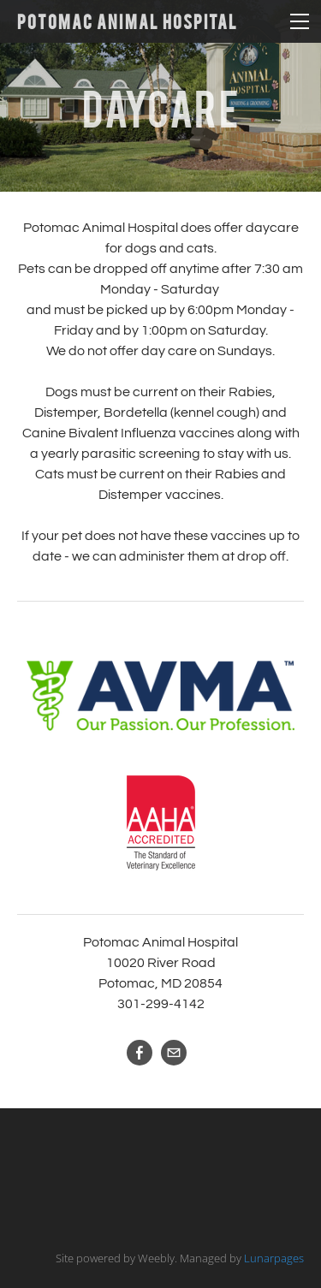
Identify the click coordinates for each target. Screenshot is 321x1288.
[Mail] (174, 1052)
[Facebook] (139, 1052)
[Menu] (299, 21)
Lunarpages (274, 1258)
